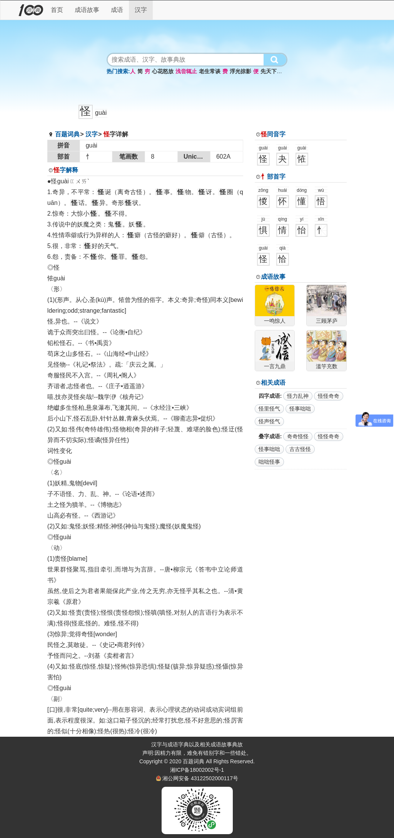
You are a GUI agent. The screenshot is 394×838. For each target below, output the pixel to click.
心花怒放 (163, 71)
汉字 (141, 10)
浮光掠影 (240, 71)
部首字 (273, 176)
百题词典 (67, 134)
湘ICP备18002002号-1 (197, 770)
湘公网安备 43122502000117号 (200, 778)
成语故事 (87, 10)
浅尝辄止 (186, 71)
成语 (117, 10)
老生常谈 (209, 71)
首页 (57, 10)
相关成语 (273, 382)
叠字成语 (269, 436)
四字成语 (269, 396)
